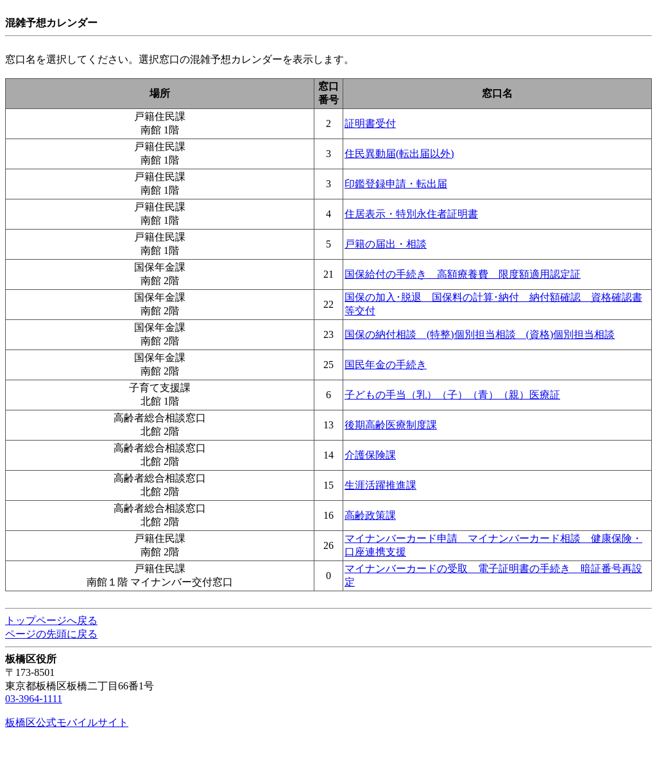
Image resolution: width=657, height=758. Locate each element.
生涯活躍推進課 (380, 485)
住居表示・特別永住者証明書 (411, 213)
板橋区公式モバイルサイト (66, 722)
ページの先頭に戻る (51, 633)
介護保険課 (370, 455)
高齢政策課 (370, 515)
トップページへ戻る (51, 620)
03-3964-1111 (33, 698)
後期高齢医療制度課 (391, 424)
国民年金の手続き (386, 364)
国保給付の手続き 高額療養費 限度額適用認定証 (463, 274)
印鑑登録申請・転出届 (396, 183)
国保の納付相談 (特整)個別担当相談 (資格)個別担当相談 (480, 334)
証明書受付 (370, 123)
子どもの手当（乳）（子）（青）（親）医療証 (452, 394)
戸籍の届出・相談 (386, 244)
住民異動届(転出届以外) (399, 153)
